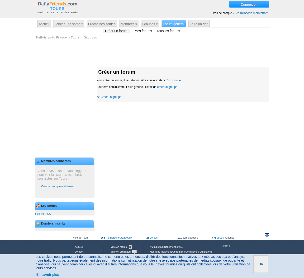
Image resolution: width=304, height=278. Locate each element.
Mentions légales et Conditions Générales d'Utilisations (181, 251)
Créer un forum (116, 31)
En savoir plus (47, 275)
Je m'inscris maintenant (252, 13)
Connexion (249, 4)
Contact (79, 251)
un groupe (174, 80)
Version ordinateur (124, 251)
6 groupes (218, 237)
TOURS (57, 9)
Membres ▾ (129, 24)
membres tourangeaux (116, 237)
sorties (152, 237)
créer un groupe (167, 87)
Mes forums (143, 31)
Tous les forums (168, 31)
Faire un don (199, 24)
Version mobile (122, 247)
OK (260, 264)
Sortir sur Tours (43, 213)
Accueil (44, 24)
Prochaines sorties (101, 24)
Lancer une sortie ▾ (69, 24)
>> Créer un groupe (109, 97)
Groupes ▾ (150, 24)
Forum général (174, 24)
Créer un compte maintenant (57, 186)
